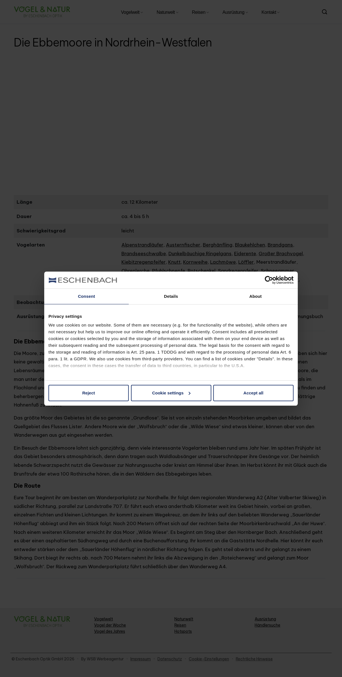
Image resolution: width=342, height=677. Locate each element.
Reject (88, 392)
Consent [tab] (86, 296)
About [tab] (255, 296)
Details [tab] (171, 296)
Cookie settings (171, 392)
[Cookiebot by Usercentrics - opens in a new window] (269, 280)
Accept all (253, 392)
